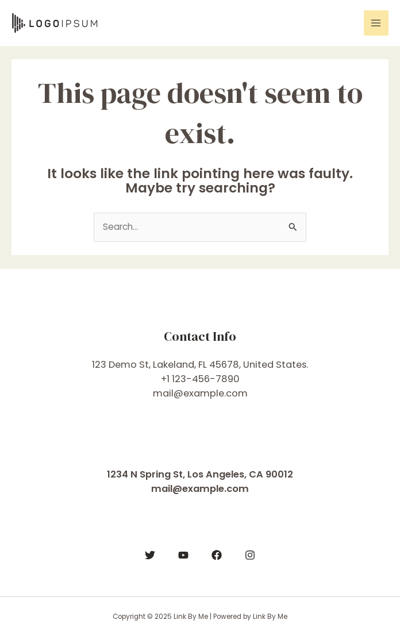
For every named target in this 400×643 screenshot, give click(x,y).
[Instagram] (250, 555)
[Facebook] (216, 555)
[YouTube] (183, 555)
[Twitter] (150, 555)
